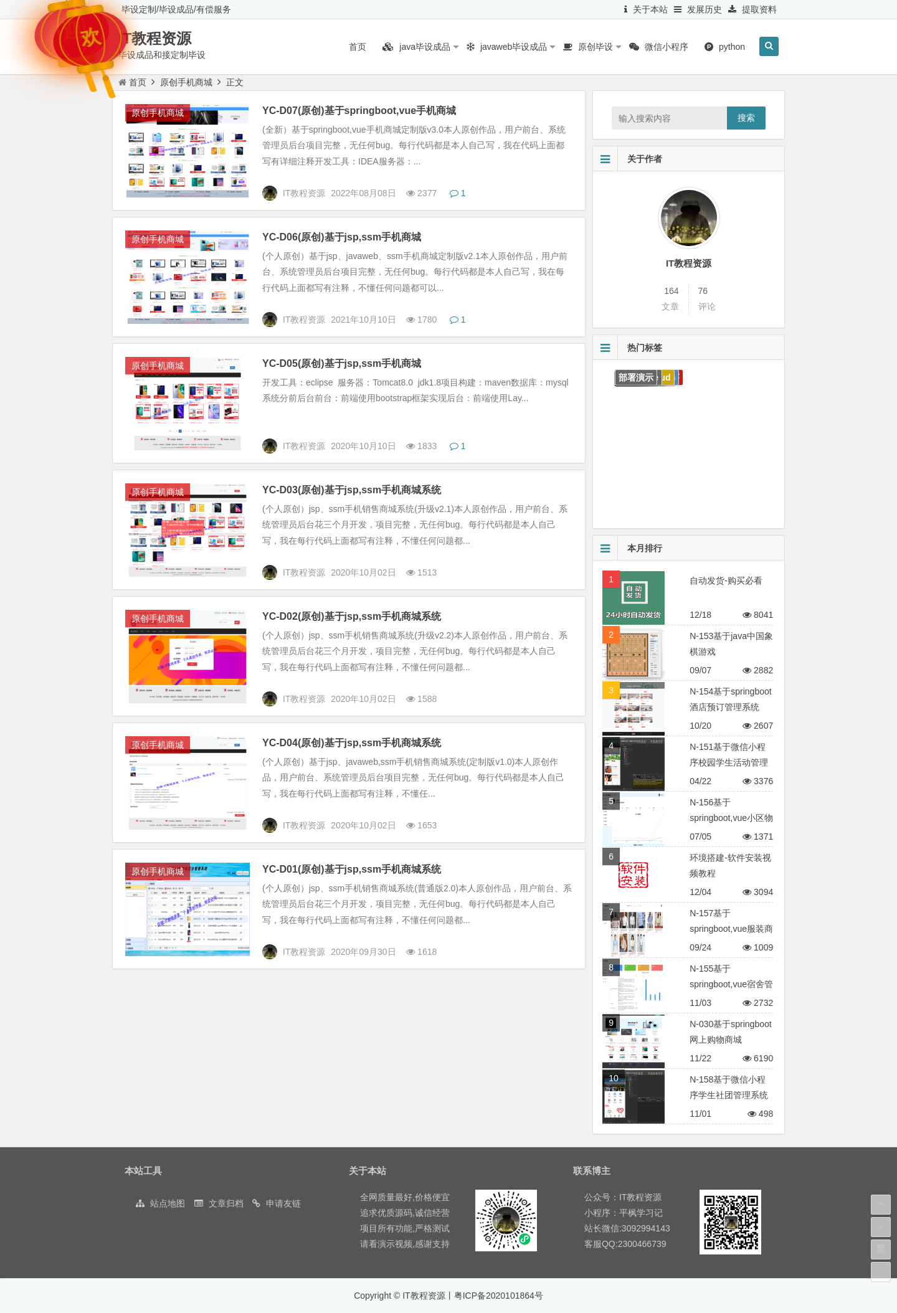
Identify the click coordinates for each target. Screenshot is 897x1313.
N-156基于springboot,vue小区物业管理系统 (731, 817)
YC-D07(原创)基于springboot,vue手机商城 (359, 110)
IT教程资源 (154, 38)
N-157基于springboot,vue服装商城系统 (731, 928)
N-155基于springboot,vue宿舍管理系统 (731, 984)
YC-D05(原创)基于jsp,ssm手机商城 (341, 363)
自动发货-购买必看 (726, 580)
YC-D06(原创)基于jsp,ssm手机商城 (341, 237)
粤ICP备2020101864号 (498, 1296)
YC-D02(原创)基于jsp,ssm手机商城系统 (351, 616)
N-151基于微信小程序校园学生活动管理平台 (729, 762)
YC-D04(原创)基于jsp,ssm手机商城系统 (351, 742)
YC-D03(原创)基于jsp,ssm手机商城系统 (351, 490)
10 (614, 1078)
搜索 (746, 118)
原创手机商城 (186, 82)
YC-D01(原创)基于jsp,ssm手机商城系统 (351, 869)
